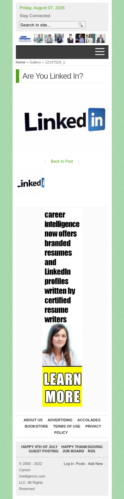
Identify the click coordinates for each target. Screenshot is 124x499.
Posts (80, 464)
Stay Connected (35, 15)
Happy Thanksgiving (82, 447)
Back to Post (62, 161)
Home (20, 62)
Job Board (73, 451)
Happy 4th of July (39, 447)
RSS (91, 451)
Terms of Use (67, 426)
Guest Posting (44, 451)
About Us (32, 420)
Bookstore (36, 426)
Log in (69, 464)
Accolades (89, 420)
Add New (95, 464)
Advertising (60, 420)
